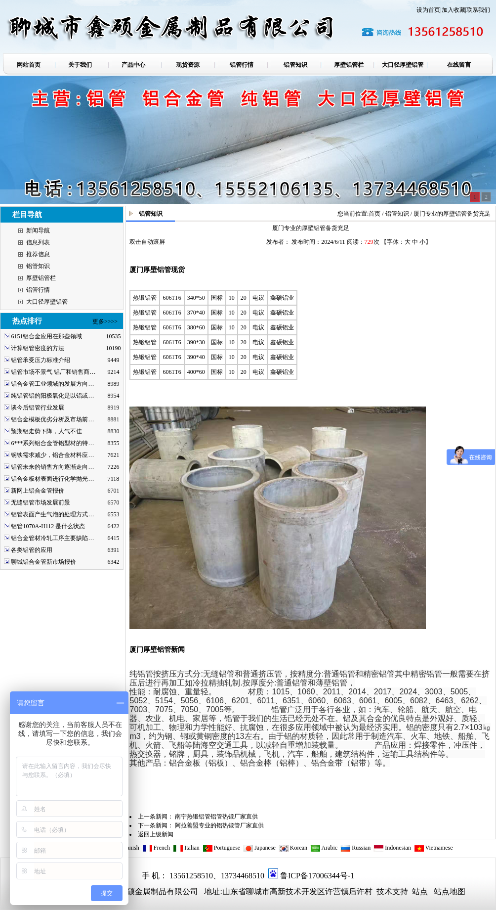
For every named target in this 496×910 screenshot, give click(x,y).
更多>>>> (105, 321)
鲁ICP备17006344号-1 (317, 875)
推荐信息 (38, 254)
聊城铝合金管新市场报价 (43, 561)
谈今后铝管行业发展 (37, 407)
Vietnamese (433, 847)
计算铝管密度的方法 (37, 348)
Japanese (259, 847)
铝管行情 (38, 289)
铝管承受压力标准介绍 (40, 360)
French (156, 847)
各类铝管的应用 (31, 549)
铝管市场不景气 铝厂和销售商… (53, 371)
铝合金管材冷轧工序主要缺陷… (52, 538)
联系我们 (478, 9)
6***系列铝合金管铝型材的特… (52, 443)
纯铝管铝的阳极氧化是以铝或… (52, 395)
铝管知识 (38, 266)
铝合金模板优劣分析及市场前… (52, 419)
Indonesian (392, 847)
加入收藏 (453, 9)
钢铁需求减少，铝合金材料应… (52, 455)
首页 (374, 213)
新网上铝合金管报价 (37, 490)
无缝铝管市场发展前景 (40, 502)
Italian (186, 847)
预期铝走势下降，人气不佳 (46, 431)
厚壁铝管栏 (41, 277)
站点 (420, 891)
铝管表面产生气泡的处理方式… (52, 514)
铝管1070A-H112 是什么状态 (48, 526)
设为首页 (428, 9)
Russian (355, 847)
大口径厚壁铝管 (47, 301)
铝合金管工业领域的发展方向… (52, 383)
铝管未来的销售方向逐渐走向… (52, 466)
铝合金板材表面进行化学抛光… (52, 478)
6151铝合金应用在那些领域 (46, 336)
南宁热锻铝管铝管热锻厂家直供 (216, 816)
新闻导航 (38, 230)
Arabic (323, 847)
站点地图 (449, 891)
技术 (383, 891)
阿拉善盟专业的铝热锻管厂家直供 (219, 825)
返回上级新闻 (155, 834)
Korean (293, 847)
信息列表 (38, 242)
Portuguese (221, 847)
